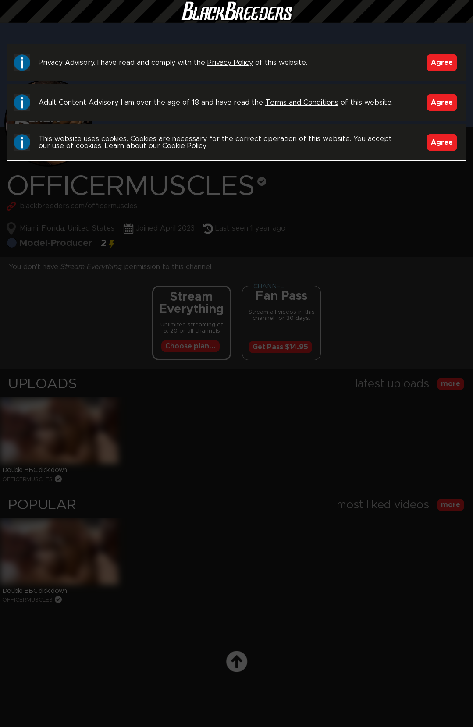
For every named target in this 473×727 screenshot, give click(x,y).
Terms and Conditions (301, 102)
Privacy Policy (230, 62)
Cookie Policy (184, 145)
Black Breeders (237, 19)
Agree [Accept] (442, 62)
